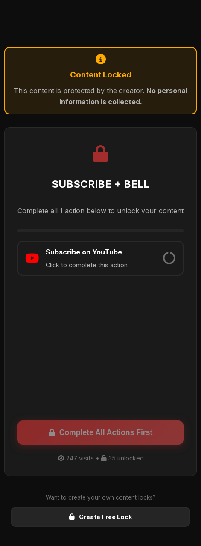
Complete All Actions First (101, 432)
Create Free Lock (100, 516)
